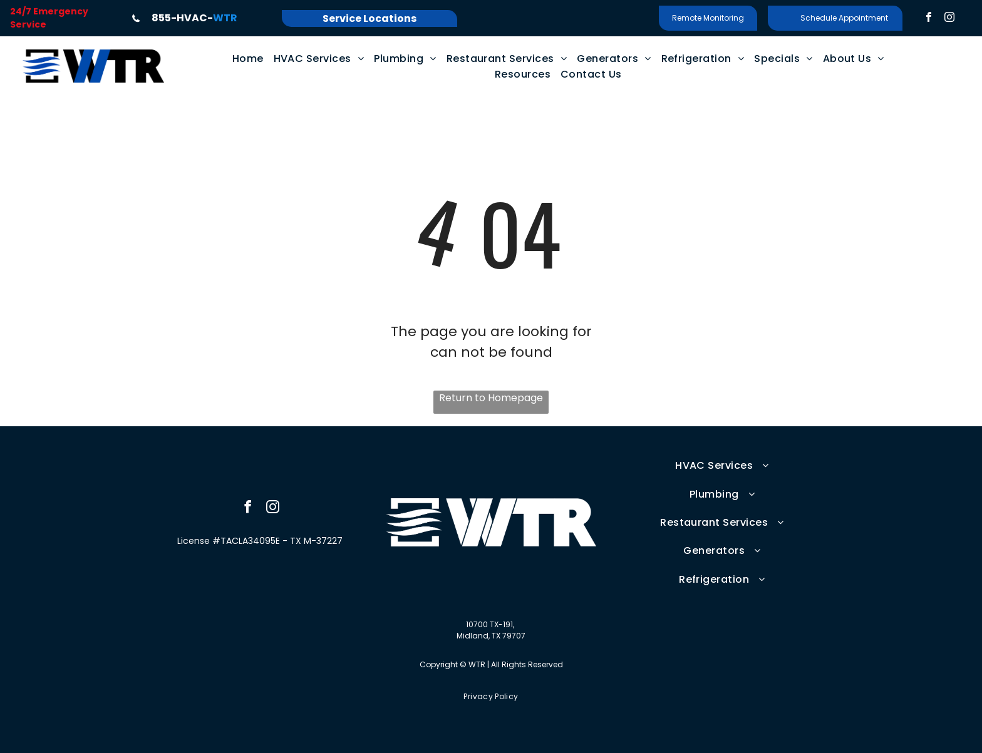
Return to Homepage (491, 398)
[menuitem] (248, 58)
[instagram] (949, 18)
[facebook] (928, 18)
